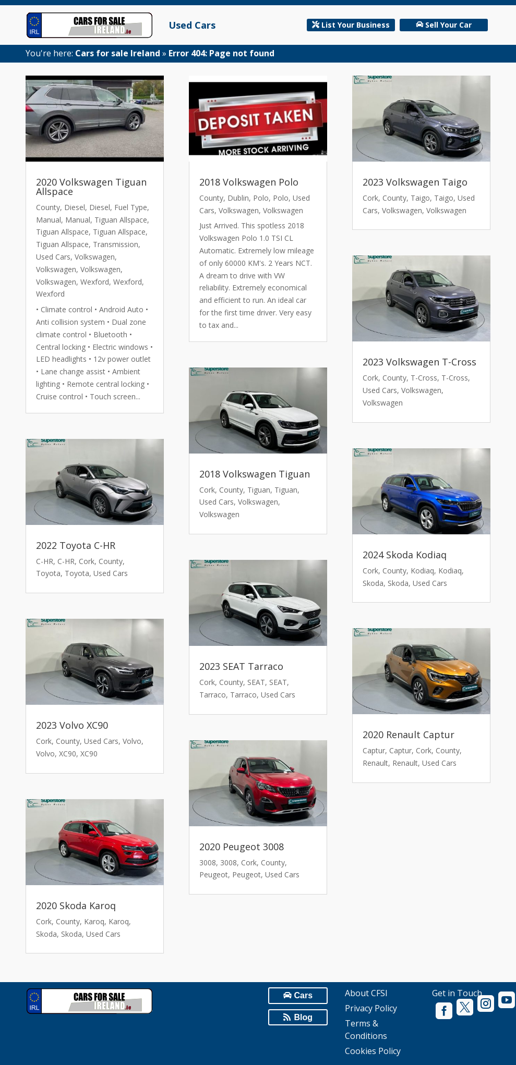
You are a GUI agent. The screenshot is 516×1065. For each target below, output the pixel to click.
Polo (261, 198)
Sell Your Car (448, 25)
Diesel (74, 207)
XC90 (67, 753)
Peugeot (213, 874)
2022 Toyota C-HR (75, 545)
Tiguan (258, 490)
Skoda (46, 934)
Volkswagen (95, 257)
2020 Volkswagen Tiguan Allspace (91, 187)
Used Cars (192, 25)
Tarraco (212, 695)
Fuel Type (130, 207)
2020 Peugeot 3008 (241, 846)
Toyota (48, 573)
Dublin (238, 198)
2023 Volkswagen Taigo (415, 182)
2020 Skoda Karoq (76, 905)
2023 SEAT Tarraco (241, 666)
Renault (375, 763)
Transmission (115, 244)
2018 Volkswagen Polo (248, 182)
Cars (303, 995)
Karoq (94, 921)
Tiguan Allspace (120, 220)
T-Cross (424, 378)
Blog (303, 1017)
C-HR (44, 561)
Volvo (132, 741)
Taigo (420, 198)
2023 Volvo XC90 (72, 725)
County (48, 207)
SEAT (256, 682)
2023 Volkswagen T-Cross (419, 362)
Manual (48, 220)
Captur (374, 750)
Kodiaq (422, 571)
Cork (86, 561)
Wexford (94, 282)
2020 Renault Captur (408, 734)
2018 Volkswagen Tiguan (254, 474)
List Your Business (355, 25)
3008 (207, 862)
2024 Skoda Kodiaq (405, 554)
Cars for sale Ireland (117, 53)
